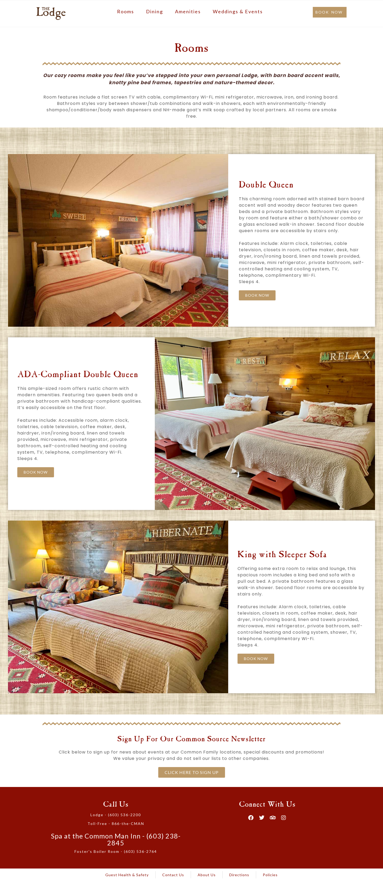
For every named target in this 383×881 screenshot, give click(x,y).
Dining (154, 11)
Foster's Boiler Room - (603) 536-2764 (115, 851)
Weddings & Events (238, 11)
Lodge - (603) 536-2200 (115, 814)
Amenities (188, 11)
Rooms (125, 11)
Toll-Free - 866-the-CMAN (116, 823)
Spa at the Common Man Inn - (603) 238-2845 (116, 839)
